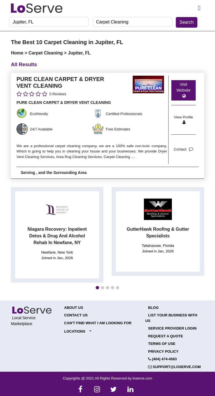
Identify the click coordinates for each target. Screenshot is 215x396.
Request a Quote (165, 336)
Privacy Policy (163, 351)
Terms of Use (162, 344)
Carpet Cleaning (46, 53)
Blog (153, 308)
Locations (74, 331)
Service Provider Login (172, 328)
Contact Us (76, 315)
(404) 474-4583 (162, 359)
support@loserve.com (174, 367)
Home (18, 53)
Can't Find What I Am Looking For (98, 323)
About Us (73, 308)
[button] (97, 287)
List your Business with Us (171, 318)
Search (186, 22)
